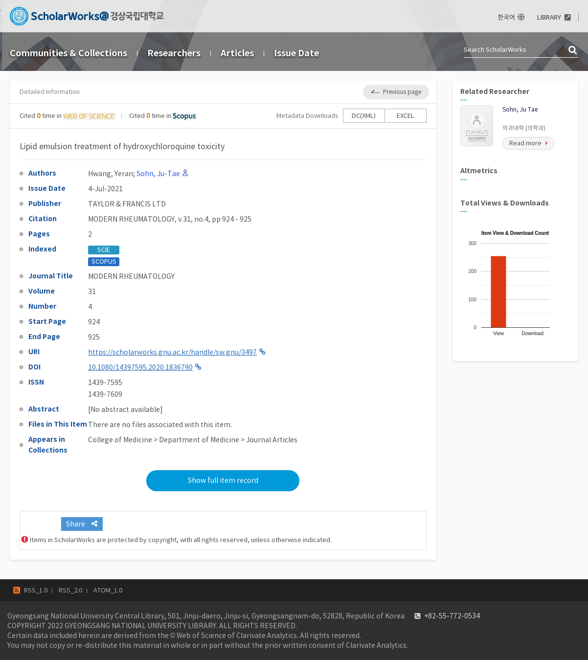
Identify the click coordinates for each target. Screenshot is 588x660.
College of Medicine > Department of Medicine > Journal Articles (192, 439)
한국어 (506, 17)
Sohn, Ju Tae (520, 109)
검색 (573, 50)
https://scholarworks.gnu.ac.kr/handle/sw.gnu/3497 (172, 352)
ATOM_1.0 (107, 590)
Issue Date (296, 53)
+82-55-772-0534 (452, 616)
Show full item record (223, 480)
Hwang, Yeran (110, 173)
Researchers (174, 53)
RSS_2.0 (70, 590)
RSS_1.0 (35, 590)
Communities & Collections (68, 53)
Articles (237, 53)
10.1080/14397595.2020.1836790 (140, 367)
